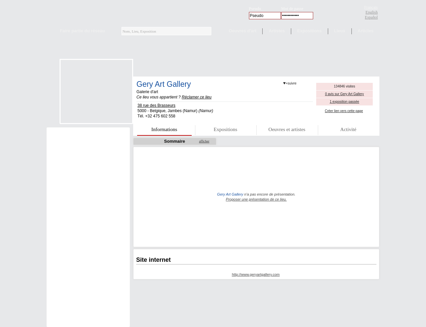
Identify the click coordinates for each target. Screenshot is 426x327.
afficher (204, 141)
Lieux (339, 30)
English (371, 12)
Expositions (309, 30)
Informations (164, 129)
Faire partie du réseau (82, 30)
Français (371, 7)
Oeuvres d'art (242, 30)
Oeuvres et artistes (287, 129)
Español (371, 17)
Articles (366, 30)
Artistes (277, 30)
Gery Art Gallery (163, 84)
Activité (348, 129)
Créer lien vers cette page (344, 111)
